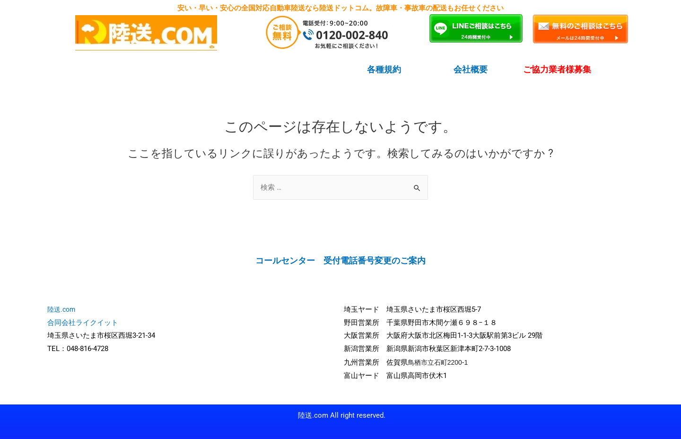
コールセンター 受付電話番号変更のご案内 (340, 260)
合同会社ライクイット (82, 322)
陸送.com (61, 309)
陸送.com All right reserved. (341, 415)
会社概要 (471, 69)
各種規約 (384, 69)
